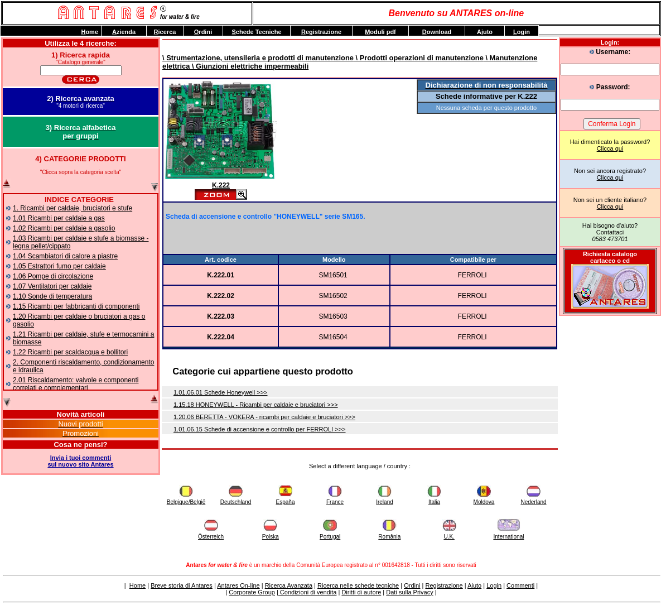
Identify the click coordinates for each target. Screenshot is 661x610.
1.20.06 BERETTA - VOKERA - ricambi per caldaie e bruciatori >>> (264, 417)
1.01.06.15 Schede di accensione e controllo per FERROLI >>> (259, 429)
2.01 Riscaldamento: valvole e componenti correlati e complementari (75, 384)
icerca (165, 31)
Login (493, 585)
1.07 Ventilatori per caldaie (52, 286)
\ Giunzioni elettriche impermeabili (249, 66)
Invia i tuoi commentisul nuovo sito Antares (80, 461)
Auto (485, 31)
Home (137, 585)
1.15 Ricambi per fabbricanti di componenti (76, 306)
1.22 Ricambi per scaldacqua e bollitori (70, 352)
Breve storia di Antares (182, 585)
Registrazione (443, 585)
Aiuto (474, 585)
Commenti (520, 585)
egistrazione (321, 31)
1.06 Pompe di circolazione (53, 276)
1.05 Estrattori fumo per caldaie (59, 266)
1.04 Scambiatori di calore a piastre (65, 256)
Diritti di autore (361, 592)
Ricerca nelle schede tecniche (358, 585)
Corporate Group (252, 592)
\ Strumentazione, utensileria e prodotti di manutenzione (258, 58)
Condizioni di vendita (307, 592)
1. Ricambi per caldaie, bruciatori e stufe (72, 208)
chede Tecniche (256, 31)
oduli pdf (380, 31)
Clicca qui (610, 148)
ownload (437, 31)
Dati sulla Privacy (409, 592)
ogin (521, 31)
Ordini (412, 585)
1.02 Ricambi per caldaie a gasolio (64, 228)
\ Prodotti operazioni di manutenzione (419, 58)
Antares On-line (238, 585)
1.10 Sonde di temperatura (52, 296)
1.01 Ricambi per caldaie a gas (59, 218)
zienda (124, 31)
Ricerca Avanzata (288, 585)
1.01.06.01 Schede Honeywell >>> (220, 392)
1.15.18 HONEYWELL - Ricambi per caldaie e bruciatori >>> (255, 404)
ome (89, 31)
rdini (203, 31)
